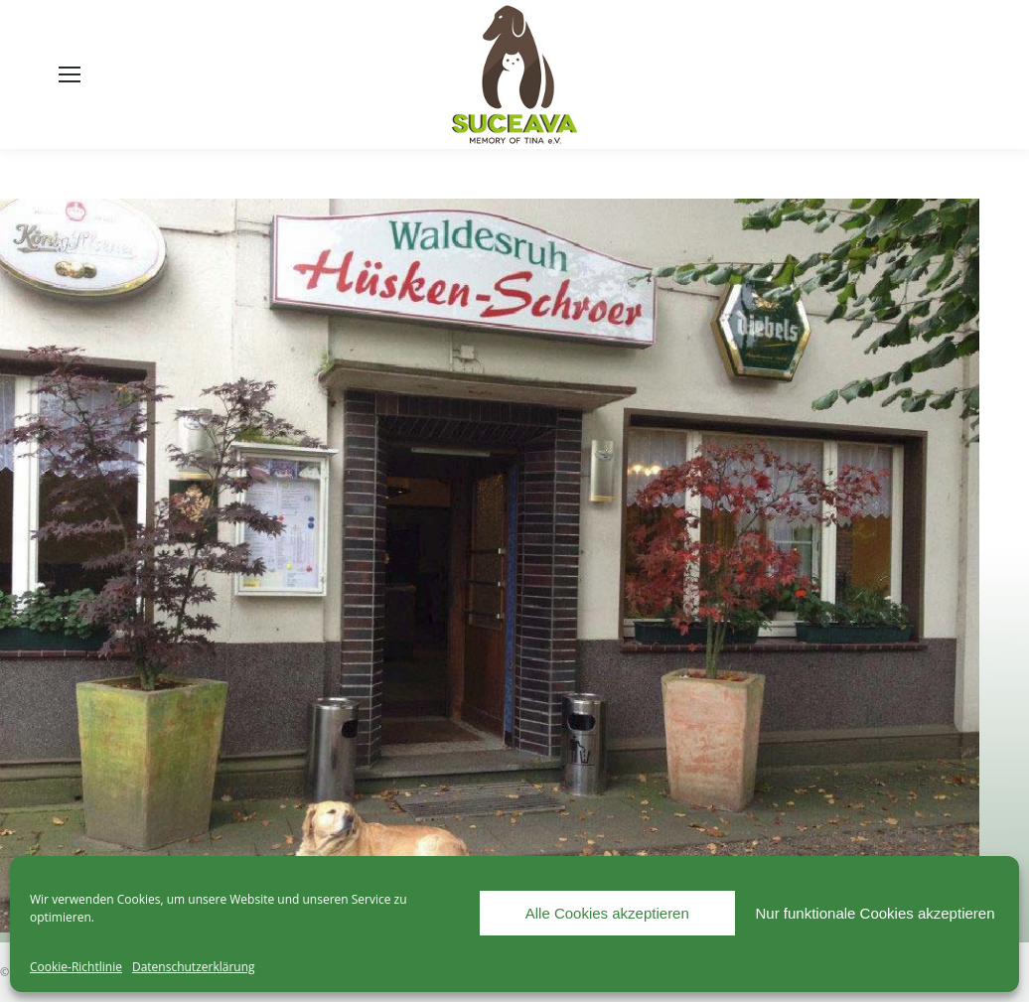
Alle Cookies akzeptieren (607, 913)
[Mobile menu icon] (69, 74)
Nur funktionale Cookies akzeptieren (875, 913)
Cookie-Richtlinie (76, 966)
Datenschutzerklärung (193, 966)
